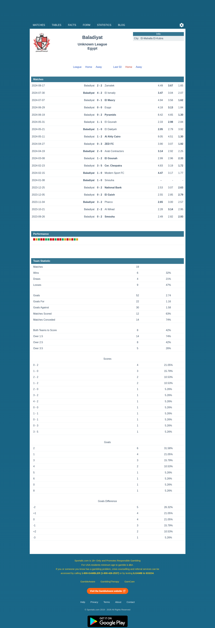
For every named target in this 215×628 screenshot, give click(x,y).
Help (82, 602)
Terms (106, 602)
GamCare (129, 581)
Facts (72, 25)
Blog (121, 25)
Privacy (94, 602)
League (77, 67)
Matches (39, 25)
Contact (131, 602)
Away (99, 67)
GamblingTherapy (110, 581)
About (118, 602)
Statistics (104, 25)
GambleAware (87, 581)
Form (86, 25)
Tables (56, 25)
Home (88, 67)
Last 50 (117, 67)
